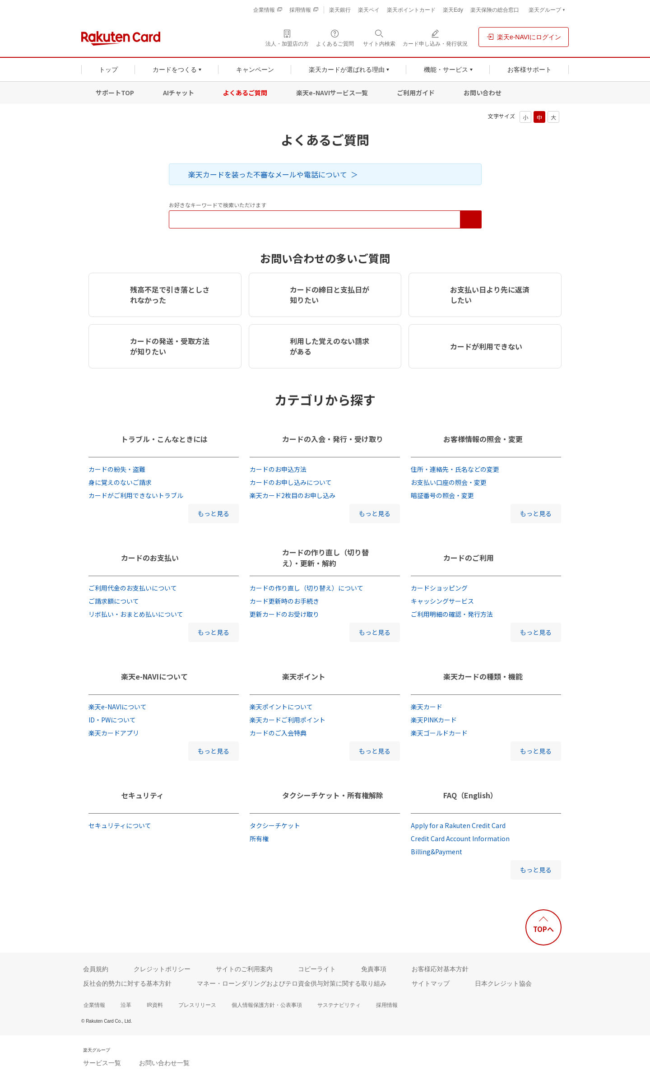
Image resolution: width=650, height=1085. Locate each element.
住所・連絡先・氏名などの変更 (455, 469)
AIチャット (178, 92)
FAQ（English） (470, 795)
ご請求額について (113, 600)
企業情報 (94, 1005)
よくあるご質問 (245, 92)
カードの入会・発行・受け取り (332, 438)
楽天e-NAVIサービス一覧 (332, 92)
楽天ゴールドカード (439, 732)
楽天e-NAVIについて (154, 676)
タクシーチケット (275, 825)
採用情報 (387, 1005)
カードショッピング (439, 587)
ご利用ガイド (416, 92)
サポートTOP (115, 92)
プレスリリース (197, 1005)
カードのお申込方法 (278, 469)
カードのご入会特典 (278, 732)
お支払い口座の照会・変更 (449, 482)
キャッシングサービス (442, 600)
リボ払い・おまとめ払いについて (135, 614)
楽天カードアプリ (113, 732)
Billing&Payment (436, 851)
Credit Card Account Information (460, 838)
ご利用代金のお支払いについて (132, 587)
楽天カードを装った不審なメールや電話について (267, 174)
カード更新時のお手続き (284, 600)
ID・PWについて (112, 719)
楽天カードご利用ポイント (287, 719)
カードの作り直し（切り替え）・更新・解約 (325, 557)
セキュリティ (142, 795)
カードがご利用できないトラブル (135, 495)
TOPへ (543, 929)
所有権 (259, 838)
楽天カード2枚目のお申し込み (292, 495)
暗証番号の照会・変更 (442, 495)
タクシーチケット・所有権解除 (332, 795)
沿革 (126, 1005)
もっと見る (213, 513)
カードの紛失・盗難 (116, 469)
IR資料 (155, 1005)
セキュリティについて (119, 825)
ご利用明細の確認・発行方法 (452, 614)
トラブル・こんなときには (164, 438)
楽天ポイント (303, 676)
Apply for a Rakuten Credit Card (458, 825)
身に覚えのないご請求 (120, 482)
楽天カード (426, 706)
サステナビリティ (339, 1005)
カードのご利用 (468, 557)
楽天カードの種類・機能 (483, 676)
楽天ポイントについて (281, 706)
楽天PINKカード (434, 719)
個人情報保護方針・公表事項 (267, 1005)
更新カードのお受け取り (284, 614)
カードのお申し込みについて (291, 482)
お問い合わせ (482, 92)
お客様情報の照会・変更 (483, 438)
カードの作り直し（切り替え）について (306, 587)
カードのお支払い (150, 557)
